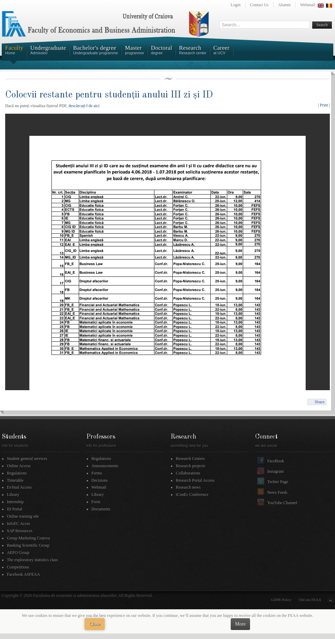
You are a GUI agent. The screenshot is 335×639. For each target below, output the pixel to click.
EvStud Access (19, 487)
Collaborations (188, 473)
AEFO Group (18, 552)
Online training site (23, 516)
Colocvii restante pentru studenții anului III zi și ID (109, 95)
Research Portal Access (195, 480)
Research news (188, 487)
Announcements (105, 465)
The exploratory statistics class (32, 559)
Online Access (19, 465)
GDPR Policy (281, 600)
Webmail (307, 4)
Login (236, 4)
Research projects (190, 465)
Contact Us (259, 4)
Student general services (27, 458)
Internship (15, 501)
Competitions (18, 567)
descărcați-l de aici (83, 105)
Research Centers (190, 458)
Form (96, 501)
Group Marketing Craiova (28, 538)
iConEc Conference (192, 494)
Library (13, 494)
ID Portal (14, 509)
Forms (97, 473)
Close (94, 624)
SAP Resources (19, 530)
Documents (101, 509)
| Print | (324, 105)
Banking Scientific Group (28, 545)
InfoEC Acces (18, 523)
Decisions (100, 480)
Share (320, 402)
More (240, 624)
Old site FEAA (310, 600)
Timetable (15, 480)
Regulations (17, 473)
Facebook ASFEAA (23, 574)
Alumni (284, 4)
